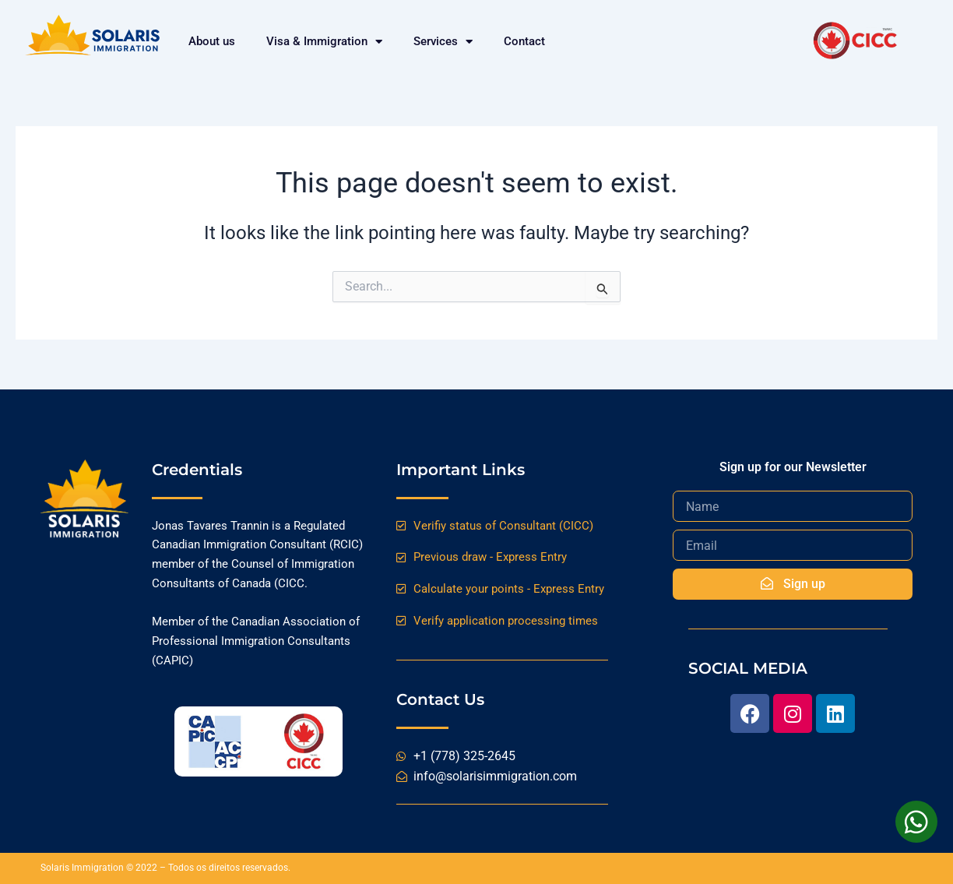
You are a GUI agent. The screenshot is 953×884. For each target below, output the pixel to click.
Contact (524, 41)
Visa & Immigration (324, 41)
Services (443, 41)
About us (211, 41)
